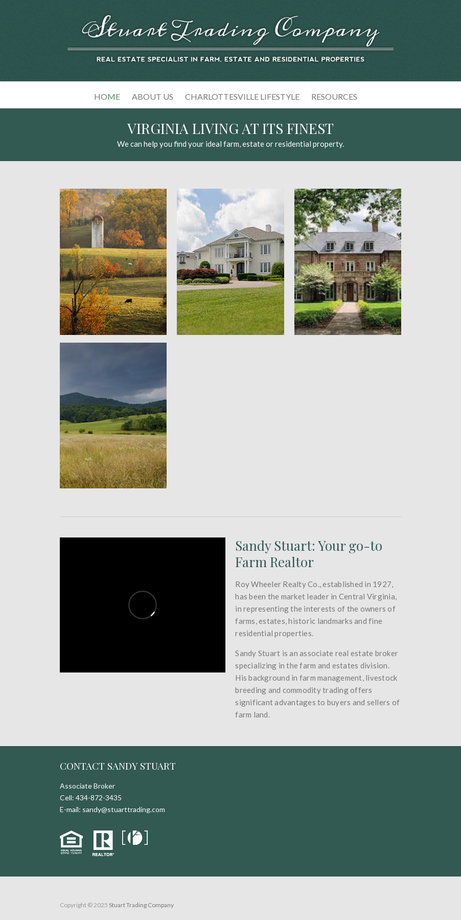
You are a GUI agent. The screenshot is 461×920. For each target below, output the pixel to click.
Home (107, 96)
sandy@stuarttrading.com (123, 809)
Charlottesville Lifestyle (242, 96)
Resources (334, 96)
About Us (152, 96)
